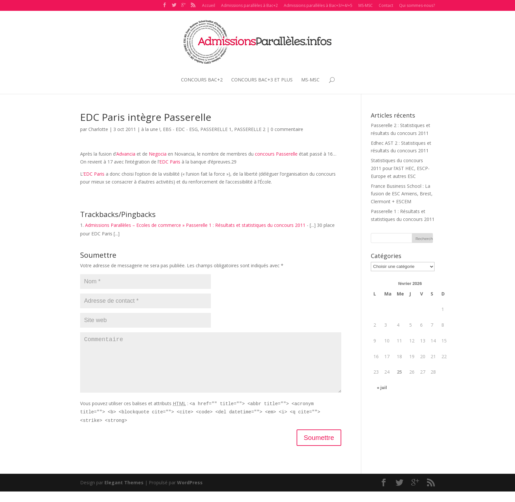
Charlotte (98, 129)
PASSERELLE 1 (216, 129)
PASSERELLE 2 (249, 129)
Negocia (158, 154)
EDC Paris (169, 162)
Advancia (125, 154)
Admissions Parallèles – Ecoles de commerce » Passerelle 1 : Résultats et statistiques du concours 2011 (195, 225)
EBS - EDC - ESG (180, 129)
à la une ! (150, 129)
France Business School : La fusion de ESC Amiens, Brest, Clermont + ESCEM (402, 194)
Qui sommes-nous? (417, 5)
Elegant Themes (124, 493)
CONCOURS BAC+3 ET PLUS (262, 79)
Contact (386, 5)
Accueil (208, 5)
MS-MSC (365, 5)
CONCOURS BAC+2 (202, 79)
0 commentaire (287, 129)
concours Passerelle (276, 154)
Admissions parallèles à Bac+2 (249, 5)
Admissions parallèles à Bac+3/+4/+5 (318, 5)
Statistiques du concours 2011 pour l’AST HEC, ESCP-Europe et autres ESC (400, 168)
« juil (382, 387)
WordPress (190, 493)
